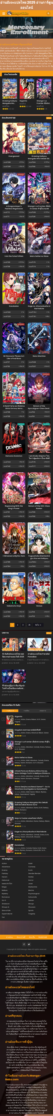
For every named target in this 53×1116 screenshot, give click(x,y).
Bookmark (43, 937)
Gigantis (18, 717)
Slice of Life (6, 910)
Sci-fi (38, 719)
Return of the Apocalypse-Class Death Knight (39, 408)
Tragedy (17, 722)
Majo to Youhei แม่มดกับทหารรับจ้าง (28, 818)
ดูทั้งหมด (49, 118)
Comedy (36, 747)
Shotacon (6, 904)
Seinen (43, 719)
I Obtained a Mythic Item (14, 556)
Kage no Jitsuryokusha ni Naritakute (39, 307)
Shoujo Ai (5, 907)
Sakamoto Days (14, 606)
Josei (30, 883)
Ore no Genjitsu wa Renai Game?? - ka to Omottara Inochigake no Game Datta (32, 788)
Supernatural (24, 794)
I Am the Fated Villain (14, 256)
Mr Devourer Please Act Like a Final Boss (13, 357)
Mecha (31, 890)
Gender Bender (34, 873)
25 (29, 625)
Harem (23, 763)
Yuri (3, 917)
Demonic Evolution (13, 456)
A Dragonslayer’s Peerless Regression (14, 207)
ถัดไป (38, 625)
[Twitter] (29, 944)
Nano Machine (39, 356)
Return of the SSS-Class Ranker (39, 507)
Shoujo (31, 904)
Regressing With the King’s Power (14, 507)
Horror (44, 848)
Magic (4, 887)
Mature (33, 719)
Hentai (30, 877)
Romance (29, 763)
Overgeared (13, 156)
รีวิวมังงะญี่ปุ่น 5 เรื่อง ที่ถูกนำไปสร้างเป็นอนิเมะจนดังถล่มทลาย (13, 688)
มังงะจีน (32, 937)
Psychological (33, 893)
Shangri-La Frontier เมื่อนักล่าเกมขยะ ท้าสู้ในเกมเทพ (39, 207)
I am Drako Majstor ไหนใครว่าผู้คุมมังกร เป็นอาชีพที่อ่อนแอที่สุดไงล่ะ (39, 458)
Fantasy (48, 747)
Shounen (22, 749)
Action (23, 719)
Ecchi (47, 776)
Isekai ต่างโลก (7, 883)
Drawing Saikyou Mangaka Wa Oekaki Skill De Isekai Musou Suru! (39, 158)
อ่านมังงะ (9, 937)
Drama (28, 719)
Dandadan (14, 306)
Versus (39, 606)
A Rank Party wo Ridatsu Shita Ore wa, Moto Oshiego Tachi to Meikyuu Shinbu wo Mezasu (33, 772)
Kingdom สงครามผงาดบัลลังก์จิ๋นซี (27, 730)
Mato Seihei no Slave (39, 256)
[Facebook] (24, 944)
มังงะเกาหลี (21, 937)
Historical (34, 733)
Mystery (43, 792)
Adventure (29, 747)
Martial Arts (32, 887)
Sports (30, 910)
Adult (28, 760)
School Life (29, 837)
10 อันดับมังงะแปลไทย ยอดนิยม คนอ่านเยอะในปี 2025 (13, 655)
